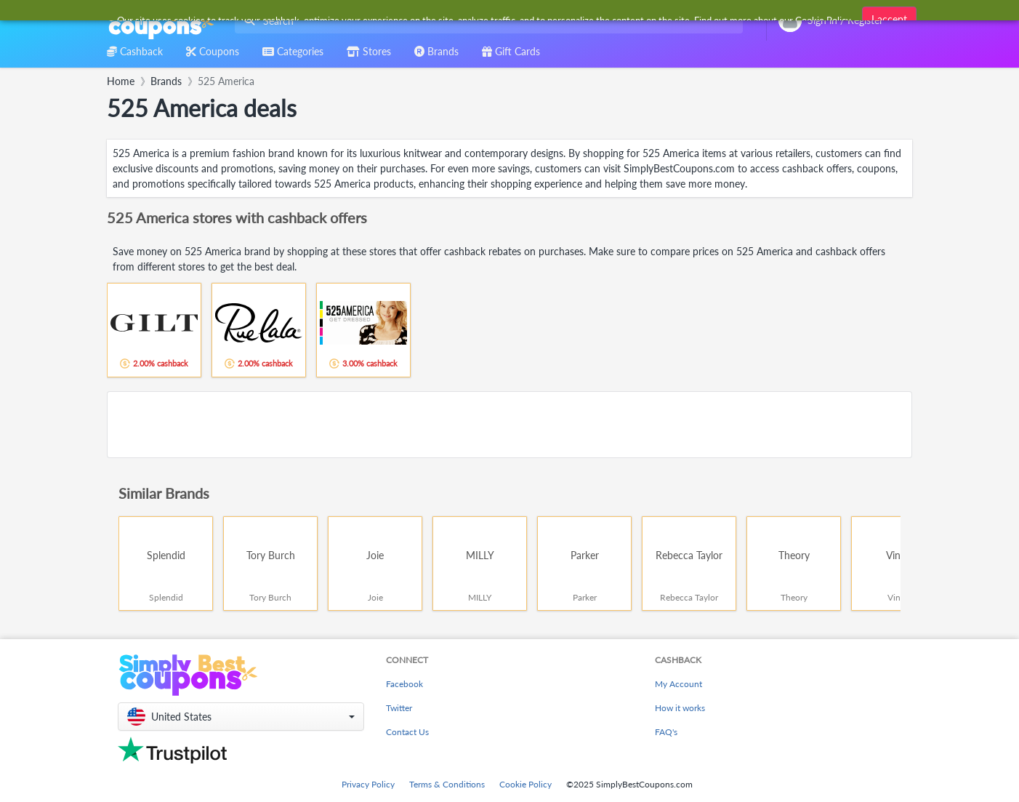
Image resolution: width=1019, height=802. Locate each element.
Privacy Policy (368, 784)
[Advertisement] (509, 424)
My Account (678, 683)
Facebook (404, 683)
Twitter (399, 707)
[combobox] (485, 21)
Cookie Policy (525, 784)
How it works (680, 707)
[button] (241, 716)
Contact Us (407, 731)
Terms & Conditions (447, 784)
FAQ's (666, 731)
